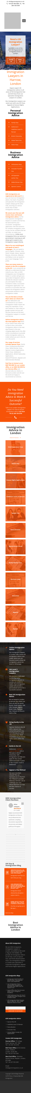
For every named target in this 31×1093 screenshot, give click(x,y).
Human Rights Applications (15, 480)
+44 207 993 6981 (13, 3)
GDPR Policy (9, 1073)
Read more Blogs (10, 910)
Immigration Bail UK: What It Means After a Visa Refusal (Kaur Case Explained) (18, 869)
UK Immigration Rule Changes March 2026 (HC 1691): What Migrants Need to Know (15, 999)
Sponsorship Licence (15, 546)
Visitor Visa (15, 463)
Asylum (15, 629)
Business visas (15, 579)
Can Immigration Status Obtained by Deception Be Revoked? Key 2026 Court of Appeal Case (18, 884)
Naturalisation (16, 530)
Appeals (15, 612)
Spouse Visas (16, 344)
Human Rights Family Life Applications (14, 1030)
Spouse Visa (15, 513)
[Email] (16, 1005)
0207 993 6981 (10, 365)
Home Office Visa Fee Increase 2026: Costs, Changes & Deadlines (17, 900)
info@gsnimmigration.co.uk (16, 1)
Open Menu (24, 20)
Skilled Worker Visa (15, 563)
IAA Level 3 (18, 196)
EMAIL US (20, 60)
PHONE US (11, 60)
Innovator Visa (11, 1027)
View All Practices (15, 437)
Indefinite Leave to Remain (15, 496)
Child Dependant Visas (15, 447)
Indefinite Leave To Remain (15, 1022)
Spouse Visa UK (11, 1019)
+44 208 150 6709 (13, 1042)
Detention (15, 596)
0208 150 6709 (18, 367)
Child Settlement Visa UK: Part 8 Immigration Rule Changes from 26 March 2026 (16, 994)
